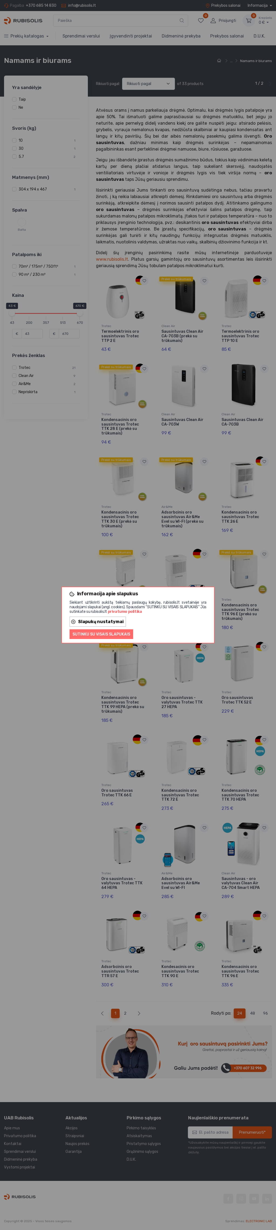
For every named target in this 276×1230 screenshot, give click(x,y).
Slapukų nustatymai (97, 621)
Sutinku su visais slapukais (101, 634)
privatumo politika (125, 611)
